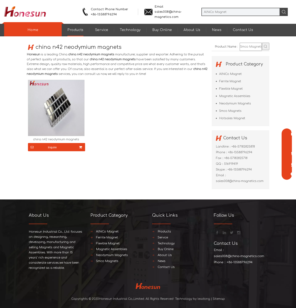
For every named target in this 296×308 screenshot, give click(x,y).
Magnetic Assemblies (234, 96)
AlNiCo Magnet (230, 74)
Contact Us (243, 30)
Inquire (42, 147)
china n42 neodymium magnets (56, 139)
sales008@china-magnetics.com (240, 181)
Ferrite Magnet (230, 81)
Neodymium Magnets (235, 103)
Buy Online (162, 30)
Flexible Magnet (231, 88)
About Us (192, 30)
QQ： (220, 163)
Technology (130, 30)
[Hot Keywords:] (265, 46)
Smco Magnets (230, 110)
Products (75, 30)
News (216, 30)
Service (101, 30)
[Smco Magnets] (251, 47)
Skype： (222, 169)
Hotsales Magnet (232, 118)
